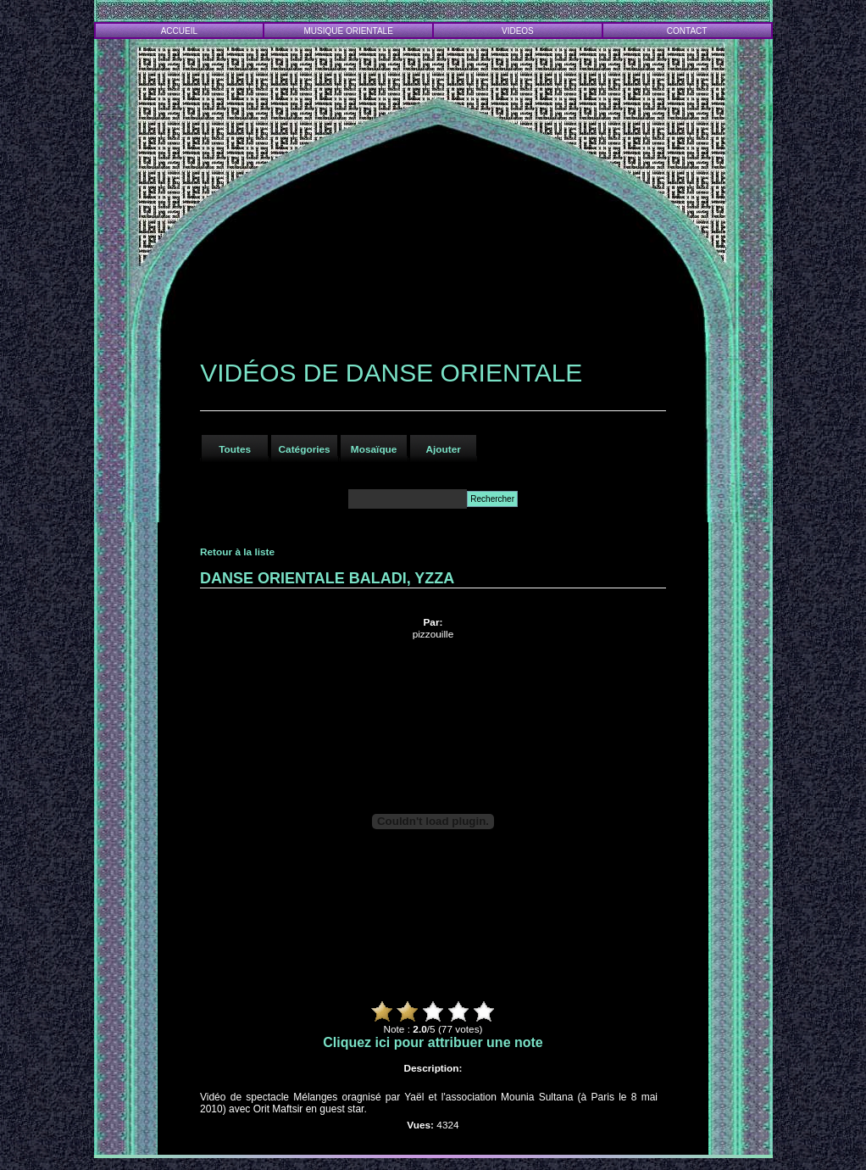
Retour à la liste (237, 552)
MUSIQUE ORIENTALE (347, 31)
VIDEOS (518, 31)
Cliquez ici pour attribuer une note (433, 1042)
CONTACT (687, 31)
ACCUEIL (179, 31)
